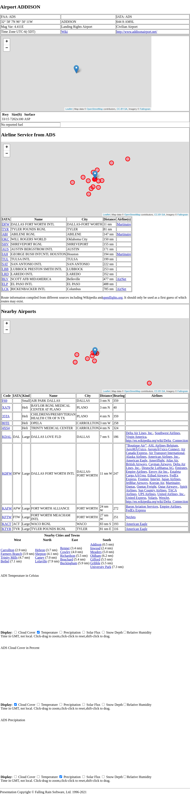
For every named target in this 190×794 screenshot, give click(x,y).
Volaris (152, 498)
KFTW (6, 517)
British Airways (136, 464)
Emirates (181, 468)
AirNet (121, 279)
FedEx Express (136, 510)
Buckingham (68, 563)
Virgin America (136, 437)
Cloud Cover (26, 632)
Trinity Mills (9, 557)
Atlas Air (172, 460)
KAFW (7, 508)
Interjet (155, 479)
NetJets (131, 517)
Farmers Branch (11, 554)
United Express (136, 498)
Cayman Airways (160, 464)
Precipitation (72, 632)
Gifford (95, 559)
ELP (5, 284)
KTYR (6, 529)
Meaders (96, 552)
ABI (5, 234)
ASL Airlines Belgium (163, 445)
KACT (6, 524)
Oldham (95, 555)
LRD (5, 274)
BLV (5, 279)
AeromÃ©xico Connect (163, 449)
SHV (5, 244)
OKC (5, 239)
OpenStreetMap (95, 109)
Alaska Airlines (136, 456)
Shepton (40, 554)
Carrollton (7, 550)
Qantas (130, 486)
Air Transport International (166, 453)
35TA (6, 416)
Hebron (40, 550)
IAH (5, 254)
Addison (96, 544)
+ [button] (6, 42)
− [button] (6, 48)
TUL (5, 259)
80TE (6, 423)
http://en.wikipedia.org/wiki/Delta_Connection (157, 440)
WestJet (164, 498)
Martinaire (124, 224)
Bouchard (66, 559)
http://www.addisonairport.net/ (136, 31)
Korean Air (156, 483)
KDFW (7, 473)
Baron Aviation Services (142, 506)
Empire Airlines (136, 471)
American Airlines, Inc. (163, 456)
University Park (100, 567)
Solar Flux (93, 632)
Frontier (143, 479)
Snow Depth (114, 632)
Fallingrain (145, 109)
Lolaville (41, 561)
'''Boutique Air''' (136, 445)
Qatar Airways (168, 486)
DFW (6, 224)
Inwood (95, 548)
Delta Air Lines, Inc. (139, 433)
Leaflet (68, 109)
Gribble (95, 563)
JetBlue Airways (137, 483)
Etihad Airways (157, 475)
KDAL (6, 437)
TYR (5, 229)
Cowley (65, 552)
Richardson (67, 555)
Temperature (49, 632)
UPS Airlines (147, 494)
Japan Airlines (171, 479)
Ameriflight (157, 460)
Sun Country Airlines (152, 490)
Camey (39, 557)
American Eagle (136, 460)
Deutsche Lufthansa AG (158, 468)
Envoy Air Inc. (158, 471)
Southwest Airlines (167, 433)
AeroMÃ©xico (136, 449)
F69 (4, 400)
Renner (65, 548)
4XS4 (6, 428)
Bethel (5, 561)
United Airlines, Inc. (171, 494)
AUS (5, 249)
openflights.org (112, 297)
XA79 (6, 407)
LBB (5, 269)
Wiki (64, 31)
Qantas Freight (147, 486)
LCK (5, 289)
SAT (5, 264)
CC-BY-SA (122, 109)
